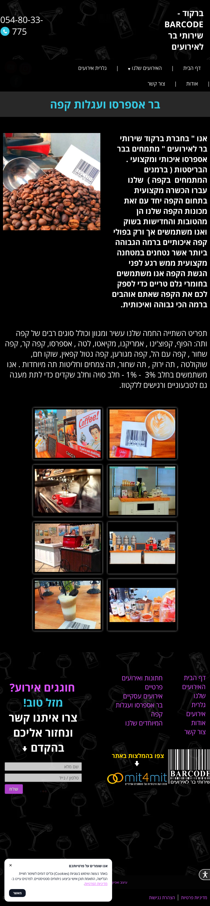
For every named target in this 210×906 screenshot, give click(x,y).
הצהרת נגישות (162, 898)
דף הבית (192, 68)
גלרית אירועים (92, 68)
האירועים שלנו (147, 68)
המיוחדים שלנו (144, 722)
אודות (192, 83)
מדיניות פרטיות (194, 898)
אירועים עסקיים (143, 695)
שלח (13, 778)
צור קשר (156, 83)
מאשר (17, 893)
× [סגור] (10, 865)
